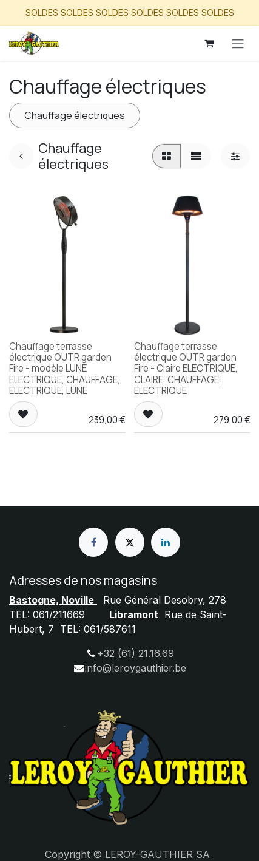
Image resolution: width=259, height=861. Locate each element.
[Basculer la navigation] (238, 43)
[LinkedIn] (165, 542)
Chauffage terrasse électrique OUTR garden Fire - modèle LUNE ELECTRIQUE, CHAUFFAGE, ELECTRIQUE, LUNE (64, 368)
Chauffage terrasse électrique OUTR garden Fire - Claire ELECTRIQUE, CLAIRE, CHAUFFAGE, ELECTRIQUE (186, 368)
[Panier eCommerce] (209, 43)
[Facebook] (93, 542)
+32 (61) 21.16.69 (135, 653)
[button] (23, 414)
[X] (129, 542)
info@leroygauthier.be (135, 668)
